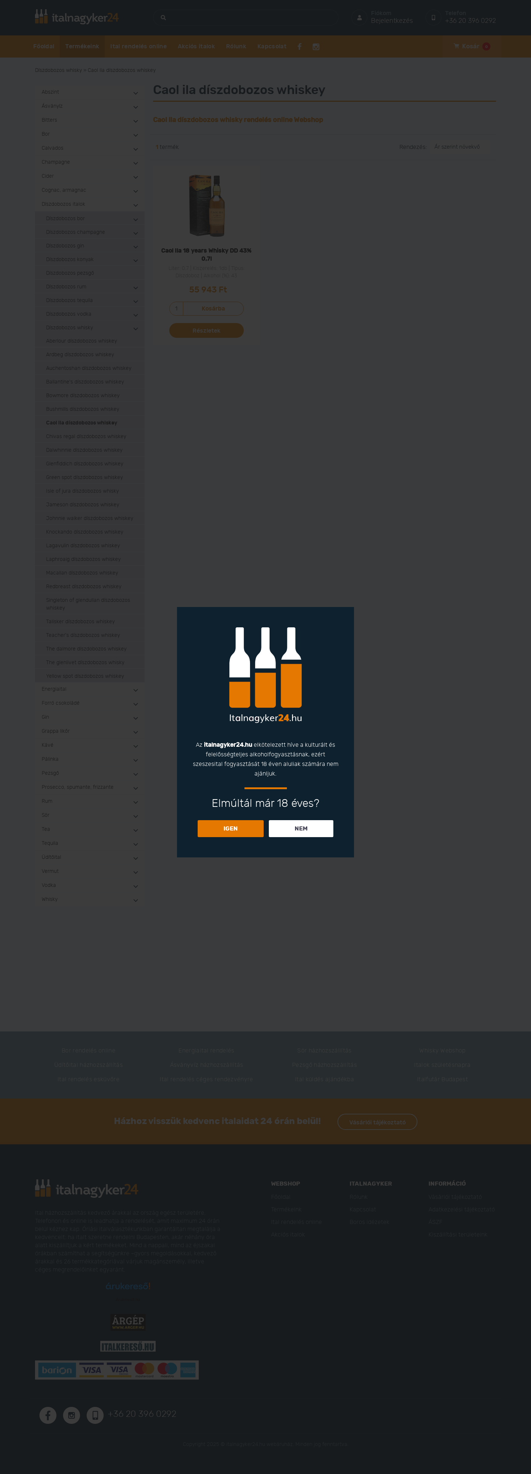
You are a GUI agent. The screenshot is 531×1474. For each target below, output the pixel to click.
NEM (301, 829)
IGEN (230, 829)
